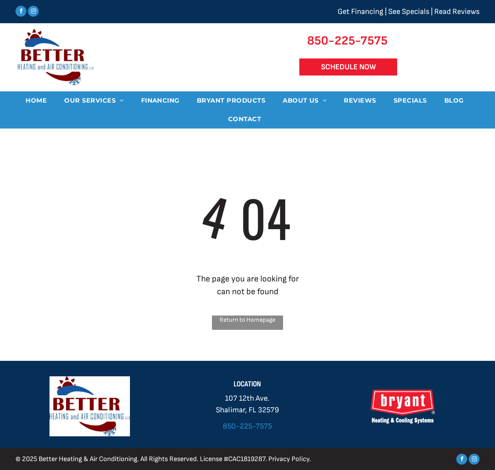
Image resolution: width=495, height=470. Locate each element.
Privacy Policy (288, 459)
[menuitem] (39, 100)
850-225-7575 (247, 426)
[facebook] (20, 12)
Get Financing (360, 11)
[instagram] (33, 12)
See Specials (408, 11)
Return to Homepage (247, 320)
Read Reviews (457, 11)
